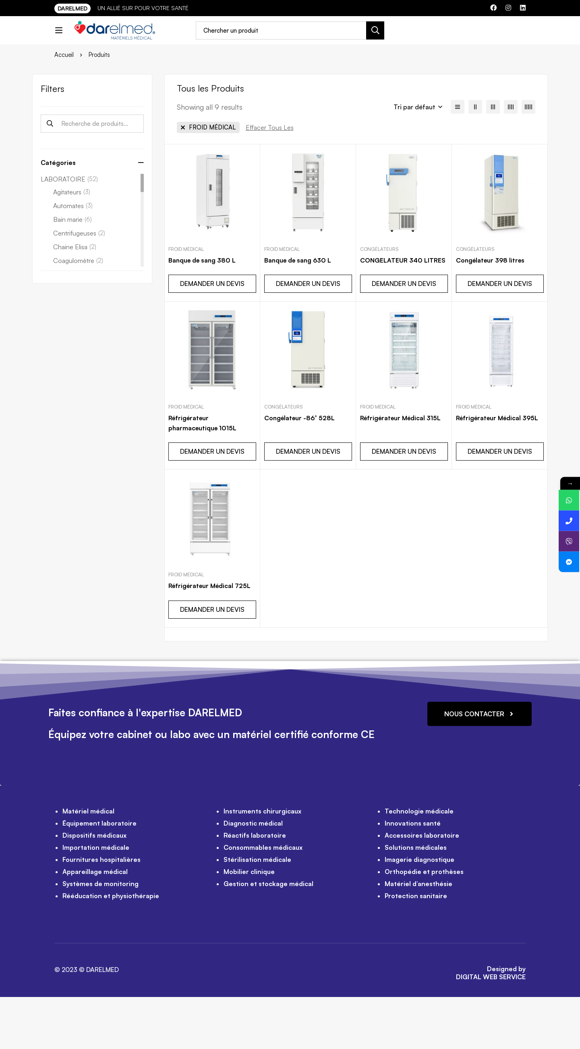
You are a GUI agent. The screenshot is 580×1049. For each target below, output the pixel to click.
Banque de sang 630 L (299, 313)
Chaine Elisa (74, 299)
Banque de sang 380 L (203, 313)
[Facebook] (493, 8)
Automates (73, 258)
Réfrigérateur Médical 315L (402, 471)
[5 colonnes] (528, 160)
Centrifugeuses (79, 286)
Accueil (64, 107)
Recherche (50, 176)
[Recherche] (394, 36)
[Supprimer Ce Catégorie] (208, 180)
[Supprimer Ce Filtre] (270, 180)
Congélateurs (379, 302)
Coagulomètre (78, 313)
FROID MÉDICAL (186, 302)
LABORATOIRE (69, 232)
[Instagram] (508, 8)
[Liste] (457, 160)
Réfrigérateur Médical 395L (499, 471)
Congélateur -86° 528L (300, 471)
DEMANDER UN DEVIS (212, 336)
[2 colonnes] (475, 160)
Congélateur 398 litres (492, 313)
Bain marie (72, 272)
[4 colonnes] (511, 160)
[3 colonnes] (493, 160)
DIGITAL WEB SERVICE (491, 1029)
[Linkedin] (523, 8)
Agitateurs (71, 245)
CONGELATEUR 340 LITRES (403, 313)
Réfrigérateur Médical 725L (211, 638)
